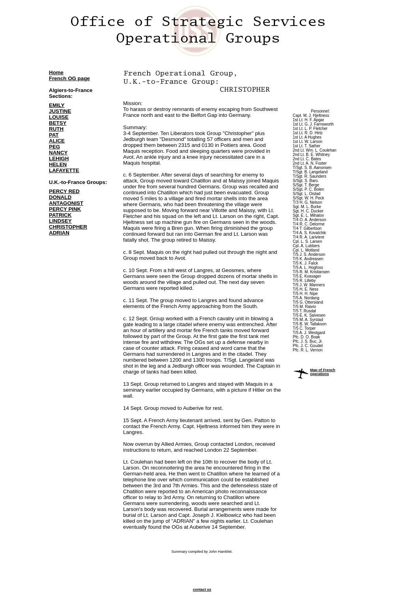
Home (56, 72)
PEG (54, 147)
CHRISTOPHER (68, 227)
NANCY (58, 153)
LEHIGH (59, 158)
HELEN (58, 164)
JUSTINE (60, 111)
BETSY (57, 123)
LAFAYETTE (64, 170)
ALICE (57, 141)
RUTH (56, 129)
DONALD (60, 197)
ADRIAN (59, 233)
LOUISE (59, 117)
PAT (54, 135)
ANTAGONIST (66, 203)
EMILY (57, 105)
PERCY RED (64, 191)
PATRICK (60, 215)
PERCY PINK (65, 209)
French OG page (69, 78)
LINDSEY (60, 221)
